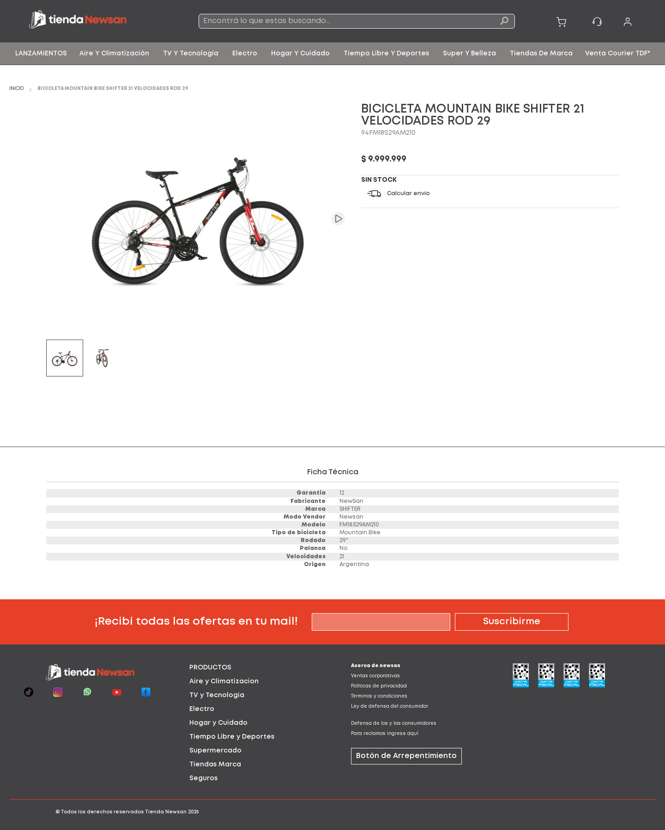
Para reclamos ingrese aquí (384, 734)
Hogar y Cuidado (218, 723)
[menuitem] (41, 53)
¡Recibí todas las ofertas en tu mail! (196, 622)
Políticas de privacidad (379, 686)
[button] (331, 218)
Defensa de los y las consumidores (393, 724)
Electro (201, 709)
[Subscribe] (511, 622)
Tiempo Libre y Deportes (231, 737)
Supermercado (215, 750)
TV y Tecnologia (216, 695)
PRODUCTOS (210, 667)
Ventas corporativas (375, 676)
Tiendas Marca (215, 764)
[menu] (332, 53)
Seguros (203, 778)
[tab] (251, 667)
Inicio (16, 89)
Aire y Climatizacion (224, 681)
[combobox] (357, 21)
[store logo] (91, 21)
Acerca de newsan (375, 666)
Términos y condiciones (379, 696)
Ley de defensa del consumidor (389, 707)
